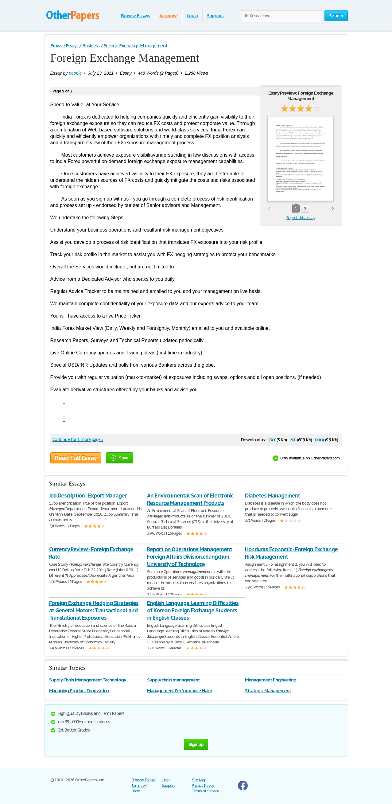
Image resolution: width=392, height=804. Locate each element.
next (333, 208)
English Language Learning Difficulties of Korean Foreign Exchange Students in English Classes (193, 610)
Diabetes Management (272, 495)
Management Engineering (270, 680)
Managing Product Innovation (79, 690)
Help (166, 780)
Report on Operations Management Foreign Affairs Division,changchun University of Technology (189, 557)
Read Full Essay (76, 458)
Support (215, 15)
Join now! (168, 15)
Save (120, 458)
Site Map (199, 780)
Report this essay (300, 217)
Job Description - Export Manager (88, 495)
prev (268, 208)
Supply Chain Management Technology (87, 680)
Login (192, 15)
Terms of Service (205, 791)
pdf (292, 439)
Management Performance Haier (179, 690)
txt (272, 439)
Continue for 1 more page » (77, 439)
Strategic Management (268, 690)
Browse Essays (135, 15)
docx (319, 439)
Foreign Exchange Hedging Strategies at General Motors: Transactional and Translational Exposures (94, 610)
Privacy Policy (203, 785)
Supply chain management (173, 680)
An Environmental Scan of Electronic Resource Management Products (190, 499)
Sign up (196, 744)
